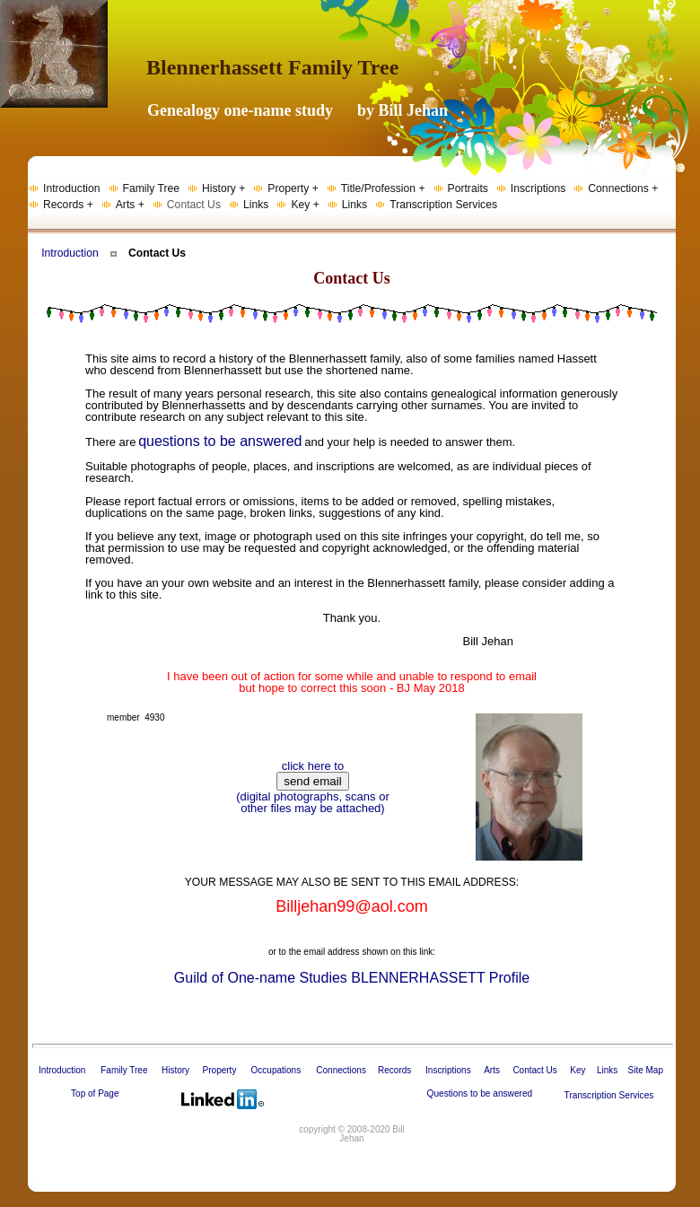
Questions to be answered (480, 1093)
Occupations (276, 1070)
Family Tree (124, 1070)
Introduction (70, 253)
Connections (341, 1070)
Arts (492, 1070)
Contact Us (534, 1070)
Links (607, 1070)
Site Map (644, 1070)
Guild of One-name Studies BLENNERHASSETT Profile (351, 977)
